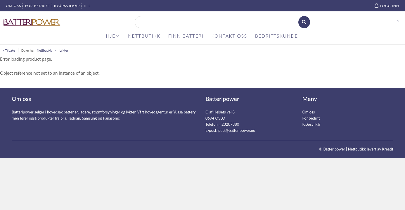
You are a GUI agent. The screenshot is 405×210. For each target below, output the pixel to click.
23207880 (230, 124)
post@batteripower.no (236, 130)
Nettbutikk (44, 50)
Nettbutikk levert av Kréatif (370, 149)
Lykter (64, 50)
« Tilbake (9, 50)
